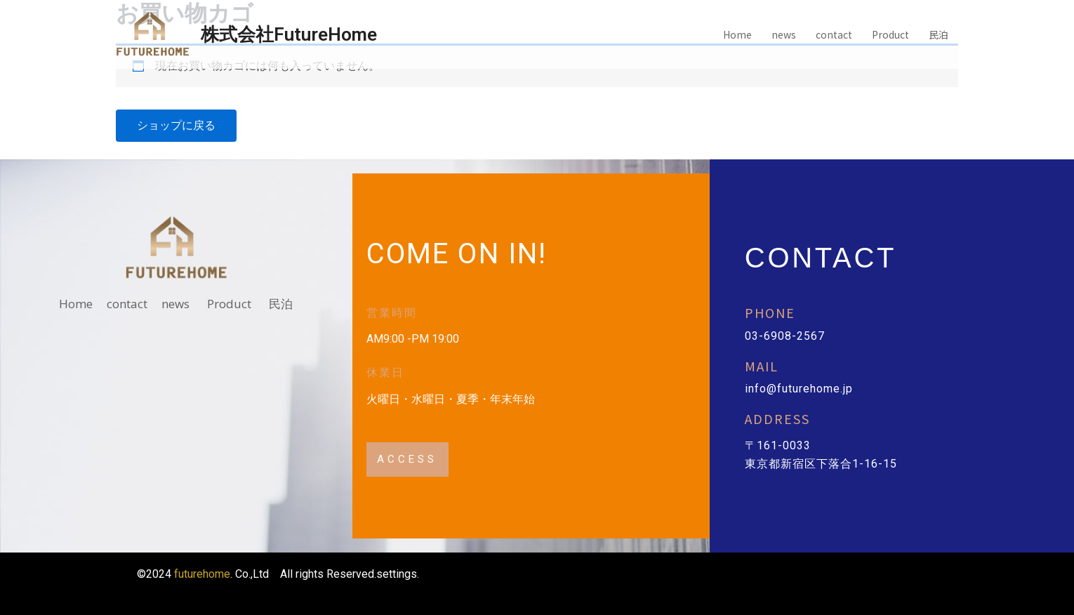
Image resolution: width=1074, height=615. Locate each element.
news (783, 34)
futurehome (202, 574)
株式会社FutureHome (289, 34)
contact (834, 34)
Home (737, 34)
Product (890, 34)
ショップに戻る (176, 125)
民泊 (938, 34)
